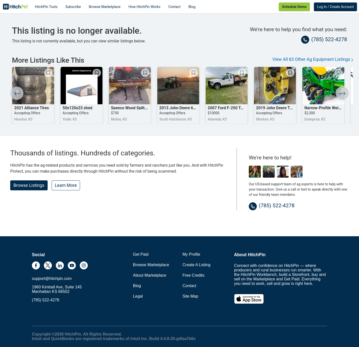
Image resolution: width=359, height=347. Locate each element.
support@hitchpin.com (52, 278)
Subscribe (73, 7)
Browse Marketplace (104, 7)
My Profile (191, 254)
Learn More (66, 185)
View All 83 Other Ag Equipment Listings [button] (312, 59)
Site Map (190, 296)
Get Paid (140, 254)
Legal (138, 296)
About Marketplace (149, 275)
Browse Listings (28, 185)
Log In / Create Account (335, 7)
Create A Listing (196, 265)
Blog (191, 7)
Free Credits (193, 275)
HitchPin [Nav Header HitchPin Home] (15, 7)
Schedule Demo (294, 7)
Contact (174, 7)
